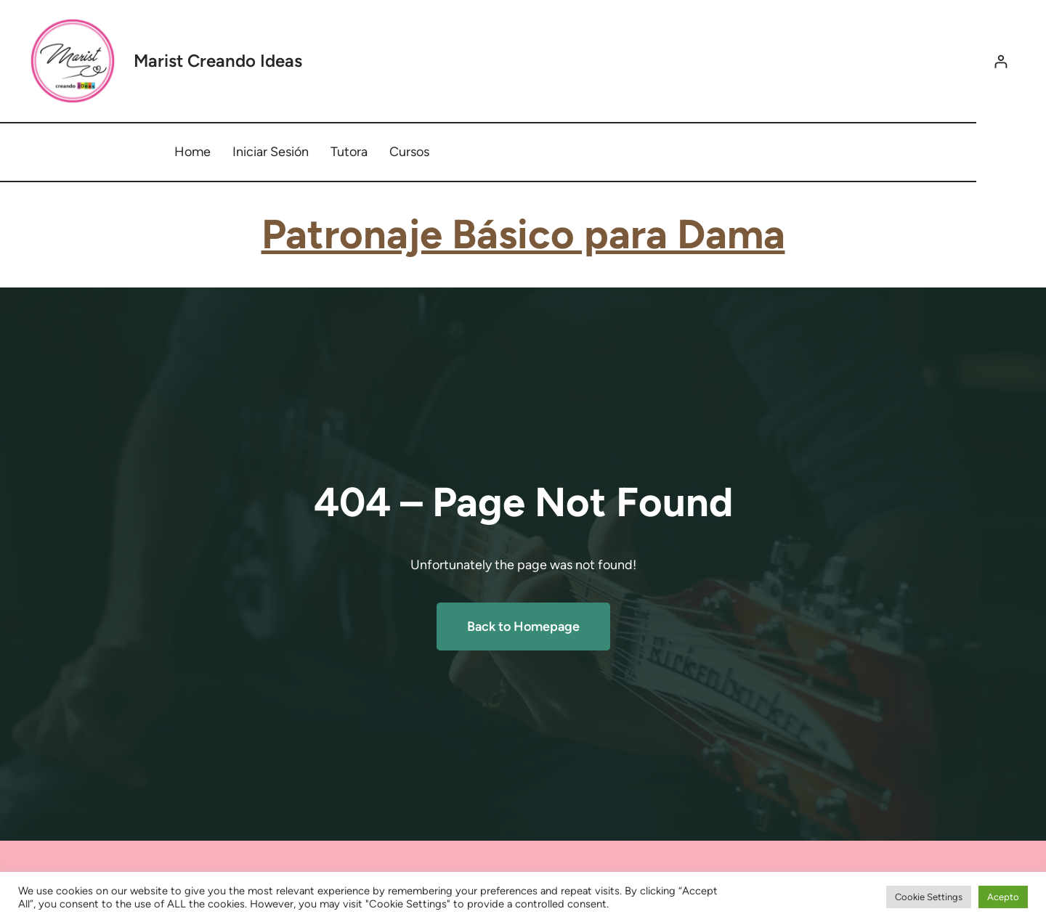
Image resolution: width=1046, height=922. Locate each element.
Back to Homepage (523, 627)
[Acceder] (1000, 61)
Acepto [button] (1003, 897)
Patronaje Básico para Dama (523, 234)
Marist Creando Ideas (218, 60)
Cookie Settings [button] (928, 897)
